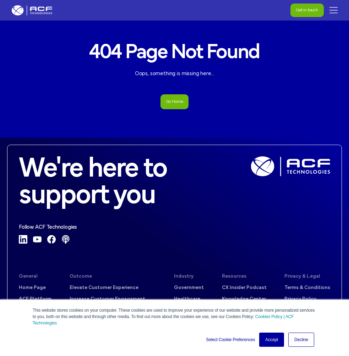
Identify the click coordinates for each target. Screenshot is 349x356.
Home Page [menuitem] (32, 287)
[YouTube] (37, 239)
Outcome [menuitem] (81, 276)
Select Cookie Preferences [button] (230, 339)
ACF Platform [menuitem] (35, 299)
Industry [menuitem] (183, 276)
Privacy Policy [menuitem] (300, 299)
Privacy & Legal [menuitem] (302, 276)
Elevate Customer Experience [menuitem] (104, 287)
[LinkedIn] (23, 239)
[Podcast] (65, 239)
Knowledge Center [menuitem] (244, 299)
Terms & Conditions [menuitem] (307, 287)
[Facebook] (51, 239)
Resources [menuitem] (234, 276)
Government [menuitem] (189, 287)
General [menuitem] (28, 276)
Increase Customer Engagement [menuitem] (107, 299)
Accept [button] (271, 339)
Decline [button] (301, 339)
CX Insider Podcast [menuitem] (244, 287)
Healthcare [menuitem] (187, 299)
